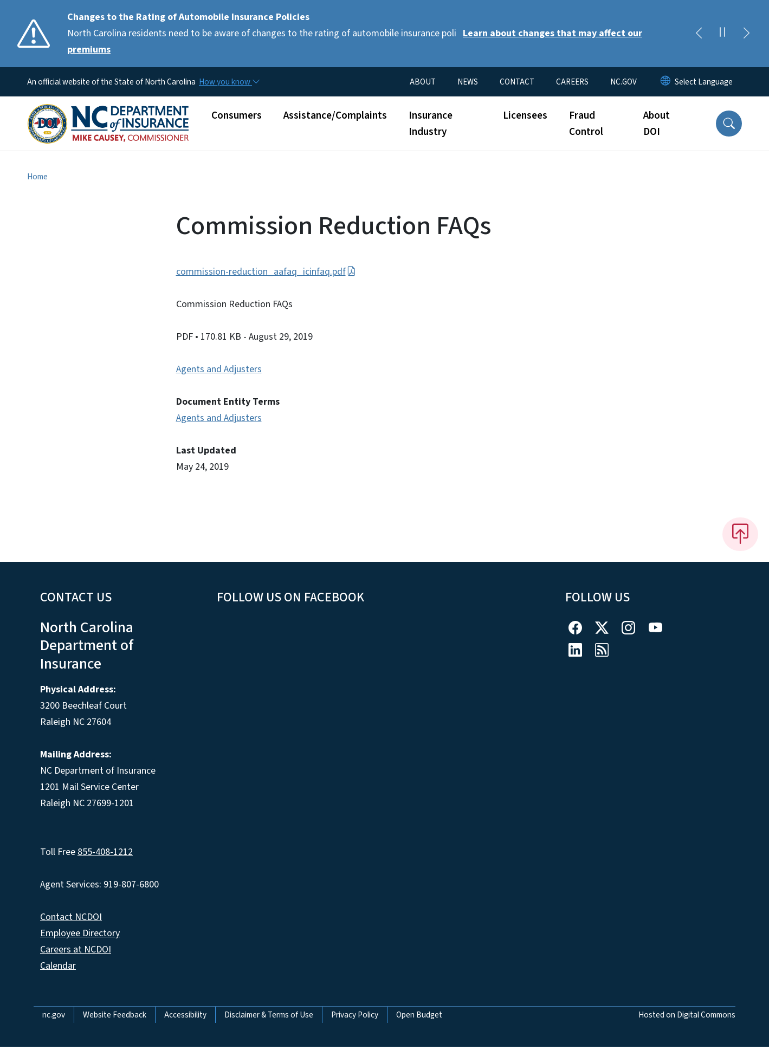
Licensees (525, 115)
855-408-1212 (105, 852)
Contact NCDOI (71, 917)
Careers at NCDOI (75, 949)
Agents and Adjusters (219, 369)
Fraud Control (586, 123)
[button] (729, 124)
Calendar (58, 966)
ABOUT (423, 82)
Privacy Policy (354, 1015)
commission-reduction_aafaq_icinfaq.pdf (266, 271)
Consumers (236, 115)
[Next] (746, 33)
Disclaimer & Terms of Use (268, 1015)
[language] (704, 82)
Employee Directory (80, 933)
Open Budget (419, 1015)
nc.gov (53, 1015)
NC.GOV (623, 82)
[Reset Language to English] (665, 82)
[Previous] (698, 33)
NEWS (467, 82)
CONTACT (517, 82)
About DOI (656, 123)
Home (37, 177)
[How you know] (228, 82)
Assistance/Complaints (335, 115)
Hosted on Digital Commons (686, 1015)
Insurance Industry (431, 123)
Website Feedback (114, 1015)
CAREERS (572, 82)
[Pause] (722, 33)
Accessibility (185, 1015)
